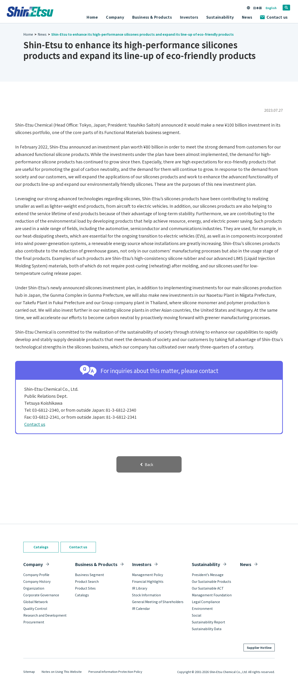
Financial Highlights (147, 581)
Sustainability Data (206, 628)
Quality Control (35, 608)
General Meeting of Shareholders (157, 601)
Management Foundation (212, 595)
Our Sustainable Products (211, 581)
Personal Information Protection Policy (115, 671)
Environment (202, 608)
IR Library (139, 588)
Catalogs (41, 547)
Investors (141, 564)
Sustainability (206, 564)
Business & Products (96, 564)
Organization (33, 588)
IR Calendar (141, 608)
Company (33, 564)
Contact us (274, 17)
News (247, 17)
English (271, 8)
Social (196, 615)
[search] (286, 7)
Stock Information (146, 595)
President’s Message (208, 574)
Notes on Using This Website (62, 671)
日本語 (257, 8)
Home (92, 17)
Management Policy (147, 574)
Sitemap (29, 671)
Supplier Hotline (259, 647)
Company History (37, 581)
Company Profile (36, 574)
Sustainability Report (208, 622)
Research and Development (45, 615)
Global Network (35, 601)
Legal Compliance (206, 601)
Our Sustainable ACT (208, 588)
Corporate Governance (41, 595)
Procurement (33, 622)
